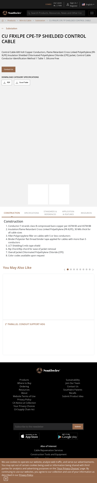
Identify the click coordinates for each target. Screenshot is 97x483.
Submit (78, 426)
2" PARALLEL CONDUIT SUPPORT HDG (25, 324)
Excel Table (22, 82)
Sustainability (73, 379)
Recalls (72, 392)
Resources (24, 389)
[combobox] (56, 13)
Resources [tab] (86, 213)
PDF (6, 82)
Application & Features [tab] (68, 213)
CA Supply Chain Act (24, 409)
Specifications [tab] (31, 213)
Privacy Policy (26, 475)
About (24, 392)
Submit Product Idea (72, 396)
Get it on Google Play (67, 436)
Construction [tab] (12, 212)
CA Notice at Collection (24, 402)
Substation (40, 20)
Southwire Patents (72, 389)
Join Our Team (72, 383)
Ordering (24, 386)
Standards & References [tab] (50, 213)
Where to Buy (24, 383)
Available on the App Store (29, 436)
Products (12, 20)
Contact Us (8, 69)
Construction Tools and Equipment (49, 454)
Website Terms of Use (24, 396)
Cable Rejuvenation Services (48, 450)
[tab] (68, 269)
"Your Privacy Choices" (68, 468)
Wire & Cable (25, 20)
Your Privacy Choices (24, 406)
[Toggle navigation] (91, 13)
